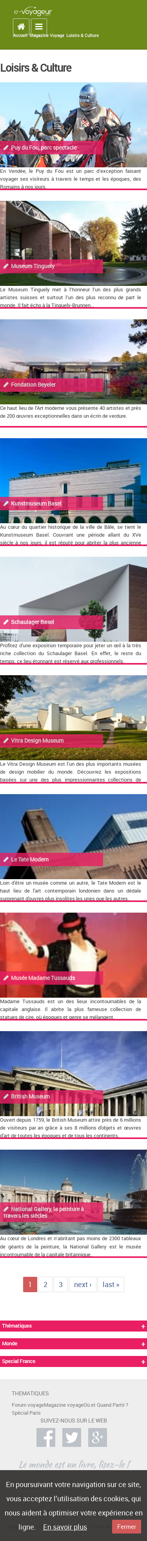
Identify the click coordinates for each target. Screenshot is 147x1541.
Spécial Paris (26, 1412)
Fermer (126, 1526)
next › (82, 1284)
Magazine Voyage (46, 35)
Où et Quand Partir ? (105, 1405)
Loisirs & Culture (82, 35)
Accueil (20, 35)
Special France (18, 1361)
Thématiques (17, 1325)
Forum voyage (28, 1405)
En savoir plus (65, 1527)
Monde (9, 1343)
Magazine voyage (63, 1405)
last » (111, 1284)
